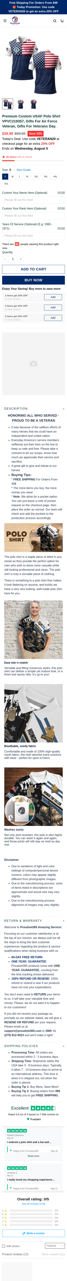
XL (27, 176)
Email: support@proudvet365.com (23, 1260)
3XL (46, 176)
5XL (6, 183)
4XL (55, 176)
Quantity (7, 252)
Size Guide (24, 169)
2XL (36, 176)
